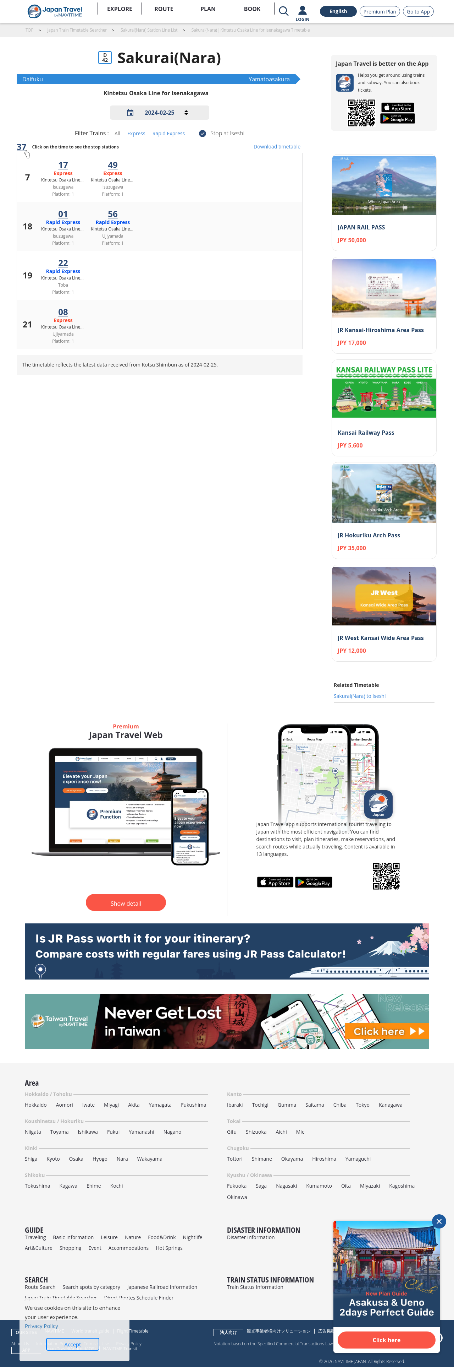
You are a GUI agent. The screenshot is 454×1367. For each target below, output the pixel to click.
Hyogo (100, 1158)
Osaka (76, 1158)
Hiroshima (324, 1158)
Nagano (173, 1131)
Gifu (232, 1131)
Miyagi (111, 1104)
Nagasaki (286, 1185)
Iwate (88, 1104)
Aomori (64, 1104)
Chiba (340, 1104)
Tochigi (260, 1104)
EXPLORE (119, 9)
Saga (261, 1185)
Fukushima (193, 1104)
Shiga (31, 1158)
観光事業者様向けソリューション (279, 1331)
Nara (122, 1158)
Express (136, 133)
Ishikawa (88, 1131)
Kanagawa (391, 1104)
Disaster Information (251, 1237)
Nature (133, 1237)
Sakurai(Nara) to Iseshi (360, 696)
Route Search (40, 1287)
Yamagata (160, 1104)
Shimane (262, 1158)
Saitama (314, 1104)
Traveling (35, 1237)
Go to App (418, 11)
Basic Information (73, 1237)
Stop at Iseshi (227, 133)
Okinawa (237, 1197)
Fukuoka (237, 1185)
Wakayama (149, 1158)
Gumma (287, 1104)
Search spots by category (91, 1287)
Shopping (71, 1247)
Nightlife (193, 1237)
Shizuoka (256, 1131)
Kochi (116, 1185)
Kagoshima (402, 1185)
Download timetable (277, 146)
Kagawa (68, 1185)
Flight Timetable (133, 1331)
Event (94, 1247)
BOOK (252, 9)
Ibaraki (235, 1104)
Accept (73, 1344)
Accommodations (129, 1247)
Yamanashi (141, 1131)
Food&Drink (162, 1237)
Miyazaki (370, 1185)
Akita (134, 1104)
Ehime (94, 1185)
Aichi (281, 1131)
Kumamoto (319, 1185)
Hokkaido (36, 1104)
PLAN (208, 9)
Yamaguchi (358, 1158)
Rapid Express (169, 133)
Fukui (113, 1131)
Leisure (109, 1237)
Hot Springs (169, 1247)
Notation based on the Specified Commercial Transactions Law (273, 1343)
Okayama (292, 1158)
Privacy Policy (41, 1325)
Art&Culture (38, 1247)
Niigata (33, 1131)
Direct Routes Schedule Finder (138, 1297)
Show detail (126, 903)
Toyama (59, 1131)
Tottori (235, 1158)
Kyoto (53, 1158)
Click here (387, 1340)
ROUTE (163, 9)
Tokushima (37, 1185)
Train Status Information (255, 1287)
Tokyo (363, 1104)
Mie (300, 1131)
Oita (346, 1185)
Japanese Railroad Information (162, 1287)
